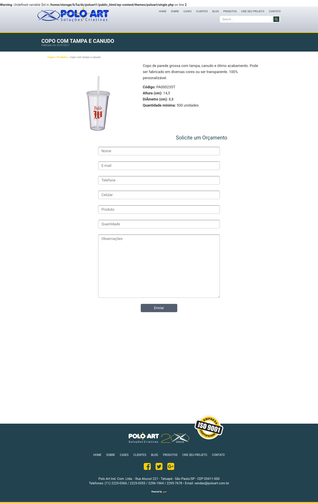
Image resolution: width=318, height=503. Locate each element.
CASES (187, 11)
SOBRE (175, 11)
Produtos (62, 57)
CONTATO (275, 11)
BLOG (215, 11)
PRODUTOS (230, 11)
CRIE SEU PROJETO (252, 11)
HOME (162, 11)
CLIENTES (202, 11)
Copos (51, 57)
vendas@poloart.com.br (211, 483)
